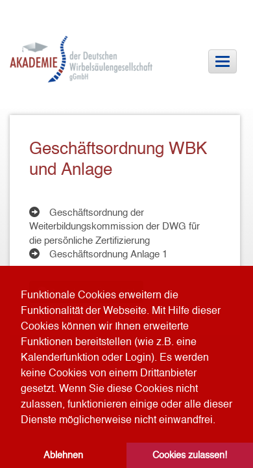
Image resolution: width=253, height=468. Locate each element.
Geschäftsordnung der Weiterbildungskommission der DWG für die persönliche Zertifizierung (114, 226)
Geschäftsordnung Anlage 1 (108, 254)
